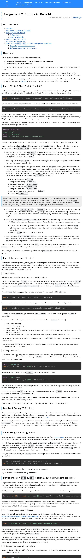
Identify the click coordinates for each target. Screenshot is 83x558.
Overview (9, 28)
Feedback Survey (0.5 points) (16, 39)
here (47, 409)
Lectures (19, 3)
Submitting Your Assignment (15, 41)
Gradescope (20, 5)
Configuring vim (15, 35)
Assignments (28, 3)
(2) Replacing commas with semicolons (23, 48)
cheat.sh (24, 81)
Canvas (29, 5)
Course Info (39, 3)
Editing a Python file (17, 37)
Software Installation (52, 3)
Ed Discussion (66, 3)
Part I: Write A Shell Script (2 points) (18, 31)
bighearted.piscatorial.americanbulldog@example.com (20, 507)
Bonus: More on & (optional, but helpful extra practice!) (29, 43)
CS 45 (7, 4)
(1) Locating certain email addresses (22, 46)
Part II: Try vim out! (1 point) (15, 33)
